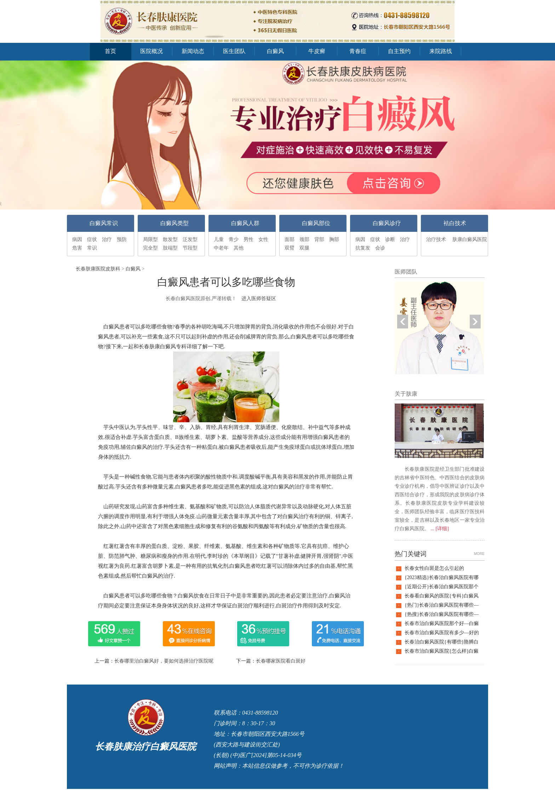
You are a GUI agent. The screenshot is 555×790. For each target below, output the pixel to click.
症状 (92, 239)
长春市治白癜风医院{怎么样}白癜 (442, 651)
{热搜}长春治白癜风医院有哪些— (442, 614)
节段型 (190, 248)
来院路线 (440, 51)
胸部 (334, 239)
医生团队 (234, 51)
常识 (92, 248)
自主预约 (399, 51)
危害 (77, 248)
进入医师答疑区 (258, 298)
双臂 (289, 248)
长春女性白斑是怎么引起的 (434, 568)
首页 (110, 51)
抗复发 (362, 248)
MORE (479, 554)
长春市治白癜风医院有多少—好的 (442, 632)
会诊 (380, 248)
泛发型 (190, 239)
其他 (239, 248)
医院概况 (151, 51)
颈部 (304, 239)
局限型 (150, 239)
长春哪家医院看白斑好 (280, 661)
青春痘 (357, 51)
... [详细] (440, 528)
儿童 (219, 239)
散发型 (170, 239)
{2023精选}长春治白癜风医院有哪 (442, 577)
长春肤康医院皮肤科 (98, 268)
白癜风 (275, 51)
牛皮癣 (316, 51)
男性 (248, 239)
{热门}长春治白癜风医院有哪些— (442, 605)
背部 (319, 239)
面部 (289, 239)
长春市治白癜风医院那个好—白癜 (442, 623)
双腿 (304, 248)
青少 (234, 239)
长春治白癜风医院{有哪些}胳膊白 (442, 642)
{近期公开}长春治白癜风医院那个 (442, 586)
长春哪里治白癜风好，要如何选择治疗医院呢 (163, 661)
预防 (122, 239)
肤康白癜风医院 (469, 239)
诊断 (390, 239)
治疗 (107, 239)
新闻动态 (193, 51)
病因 (77, 239)
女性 (263, 239)
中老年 (221, 248)
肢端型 (170, 248)
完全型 (150, 248)
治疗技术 (436, 239)
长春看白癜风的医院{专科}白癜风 (442, 596)
